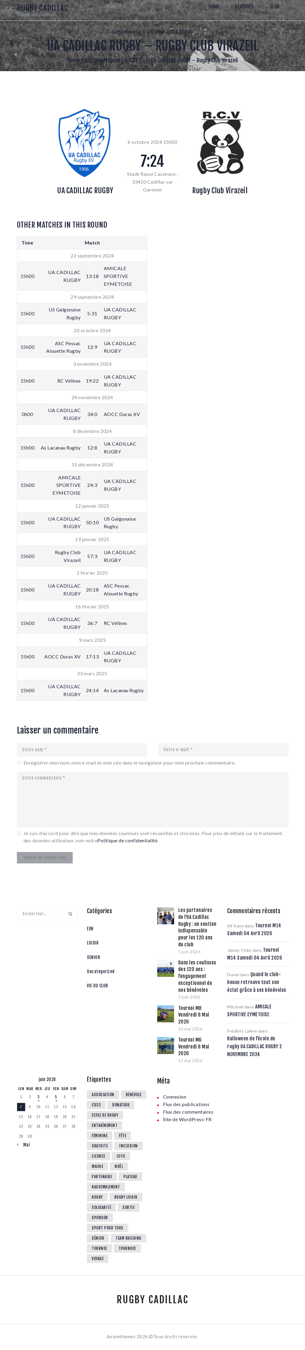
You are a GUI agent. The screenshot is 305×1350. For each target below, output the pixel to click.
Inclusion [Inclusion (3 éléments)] (128, 1145)
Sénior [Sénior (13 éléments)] (98, 1238)
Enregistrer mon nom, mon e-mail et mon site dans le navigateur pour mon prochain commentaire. (130, 762)
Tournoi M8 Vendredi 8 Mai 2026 (193, 1015)
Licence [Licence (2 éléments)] (98, 1156)
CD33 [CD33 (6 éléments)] (96, 1104)
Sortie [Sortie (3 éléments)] (128, 1207)
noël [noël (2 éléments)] (119, 1166)
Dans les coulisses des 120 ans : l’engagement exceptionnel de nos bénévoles (197, 976)
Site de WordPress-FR (187, 1119)
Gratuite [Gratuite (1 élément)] (100, 1145)
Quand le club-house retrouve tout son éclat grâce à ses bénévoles (256, 982)
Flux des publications (186, 1104)
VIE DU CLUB (97, 985)
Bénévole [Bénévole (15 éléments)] (133, 1094)
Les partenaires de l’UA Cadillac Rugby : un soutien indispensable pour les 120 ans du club (197, 927)
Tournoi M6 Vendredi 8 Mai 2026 (193, 1046)
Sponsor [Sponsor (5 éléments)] (100, 1217)
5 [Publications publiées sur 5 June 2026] (56, 1097)
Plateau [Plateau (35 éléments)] (130, 1176)
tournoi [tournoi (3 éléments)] (99, 1248)
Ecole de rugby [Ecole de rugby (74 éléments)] (105, 1115)
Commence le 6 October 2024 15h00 (152, 32)
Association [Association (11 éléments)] (103, 1094)
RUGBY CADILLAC (153, 1299)
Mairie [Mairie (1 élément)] (97, 1166)
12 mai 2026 (190, 1028)
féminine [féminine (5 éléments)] (99, 1135)
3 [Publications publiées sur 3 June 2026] (38, 1097)
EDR (90, 928)
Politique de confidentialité (127, 840)
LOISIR (92, 942)
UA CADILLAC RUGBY (85, 190)
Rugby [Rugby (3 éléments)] (97, 1197)
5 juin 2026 (189, 951)
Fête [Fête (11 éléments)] (122, 1135)
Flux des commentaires (188, 1112)
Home (73, 60)
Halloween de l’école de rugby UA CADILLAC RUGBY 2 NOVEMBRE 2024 (254, 1046)
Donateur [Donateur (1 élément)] (120, 1104)
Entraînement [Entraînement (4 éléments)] (104, 1125)
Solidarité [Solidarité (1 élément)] (101, 1207)
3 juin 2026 (189, 996)
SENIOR (93, 957)
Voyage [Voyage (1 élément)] (97, 1258)
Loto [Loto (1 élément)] (121, 1156)
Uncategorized (101, 971)
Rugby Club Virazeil (219, 190)
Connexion (174, 1096)
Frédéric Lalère (242, 1030)
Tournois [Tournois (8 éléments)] (127, 1248)
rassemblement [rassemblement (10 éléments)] (106, 1186)
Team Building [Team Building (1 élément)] (128, 1238)
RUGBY (131, 60)
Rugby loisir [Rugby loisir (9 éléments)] (126, 1197)
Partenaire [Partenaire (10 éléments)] (102, 1176)
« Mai (24, 1144)
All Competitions (102, 60)
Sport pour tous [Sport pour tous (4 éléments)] (107, 1227)
